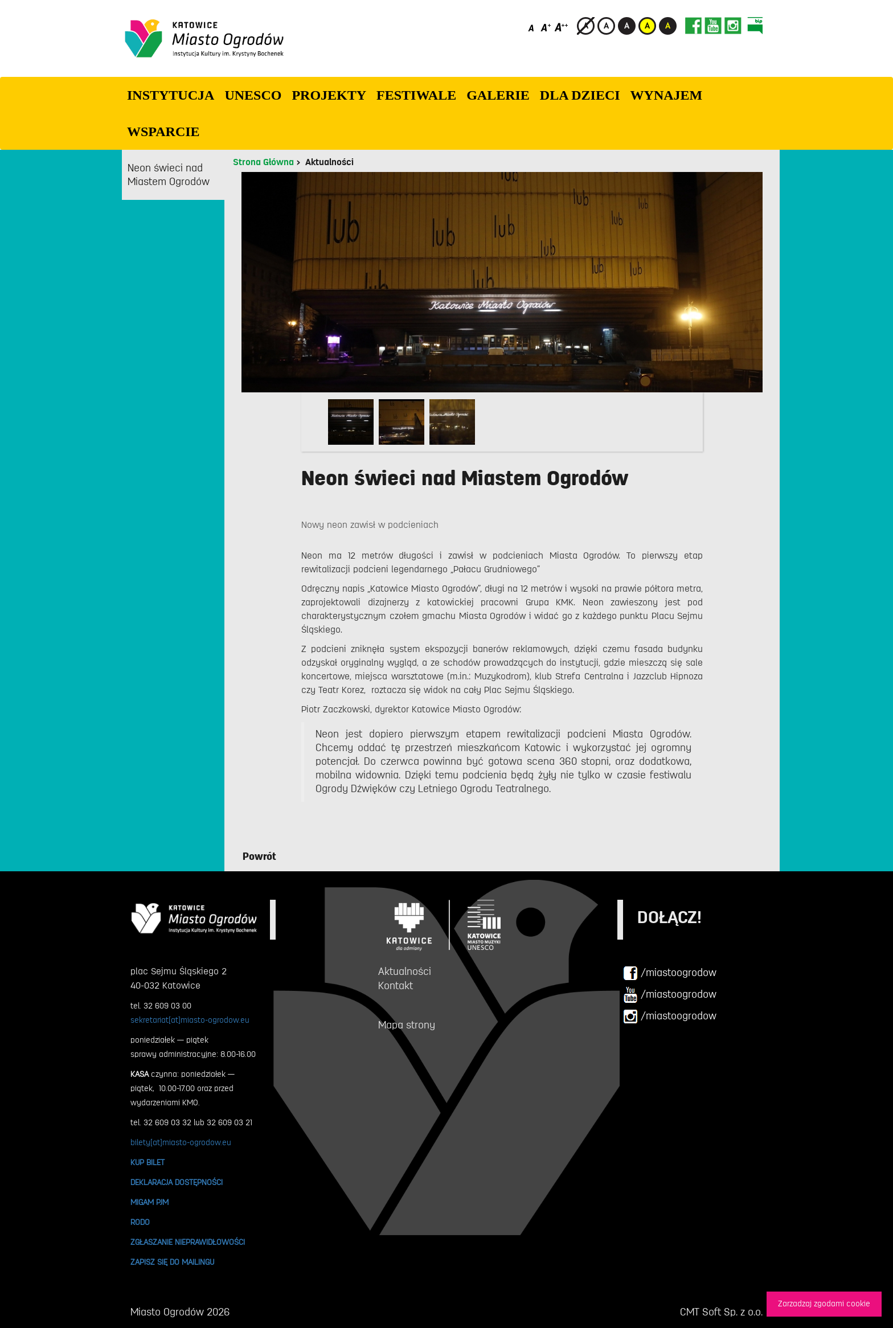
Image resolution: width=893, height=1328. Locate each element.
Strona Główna (263, 162)
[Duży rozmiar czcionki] (561, 27)
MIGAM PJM (149, 1202)
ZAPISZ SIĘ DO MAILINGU (172, 1262)
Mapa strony (406, 1025)
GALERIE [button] (498, 95)
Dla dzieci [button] (580, 95)
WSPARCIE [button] (163, 131)
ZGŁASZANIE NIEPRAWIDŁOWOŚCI (187, 1242)
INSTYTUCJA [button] (170, 95)
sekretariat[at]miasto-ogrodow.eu (189, 1020)
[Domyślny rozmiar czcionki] (532, 27)
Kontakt (395, 986)
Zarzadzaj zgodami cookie (824, 1303)
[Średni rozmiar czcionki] (546, 27)
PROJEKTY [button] (329, 95)
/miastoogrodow (669, 973)
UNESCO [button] (252, 95)
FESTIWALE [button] (416, 95)
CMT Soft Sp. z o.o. (721, 1312)
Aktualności (329, 162)
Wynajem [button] (666, 95)
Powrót (259, 856)
